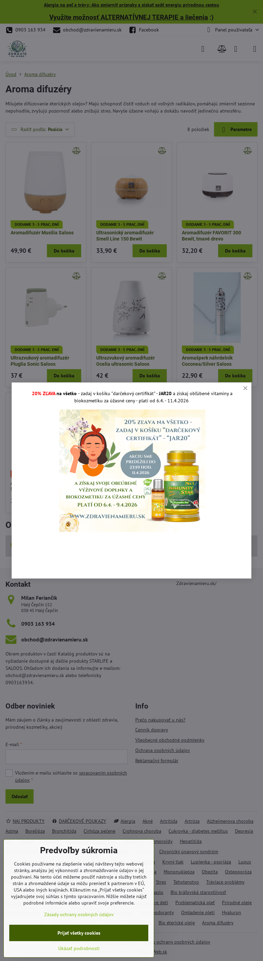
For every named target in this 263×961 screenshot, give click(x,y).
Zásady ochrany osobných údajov (79, 914)
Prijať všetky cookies (79, 933)
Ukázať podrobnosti (79, 948)
